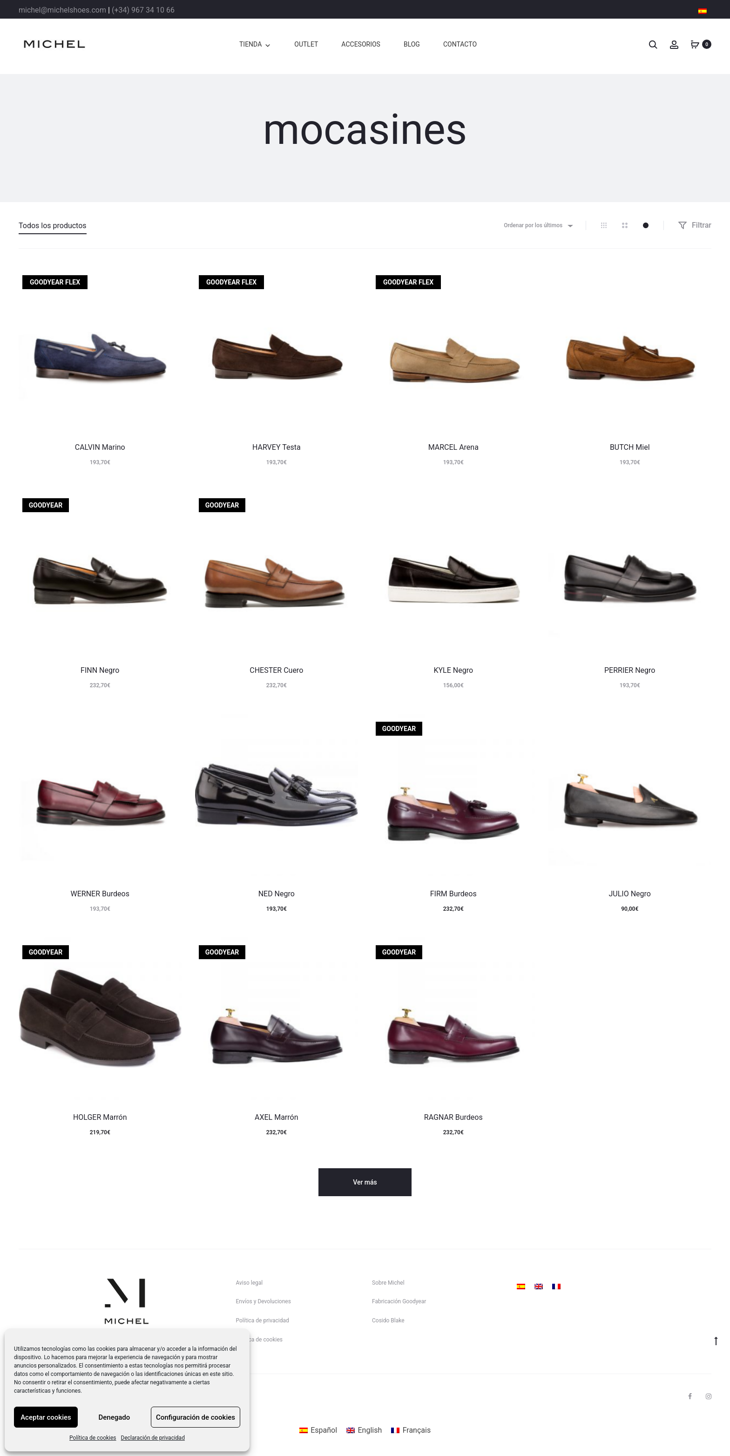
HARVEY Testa (276, 447)
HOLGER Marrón (100, 1117)
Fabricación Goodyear (399, 1301)
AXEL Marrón (276, 1117)
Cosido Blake (388, 1320)
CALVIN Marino (100, 447)
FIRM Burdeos (453, 893)
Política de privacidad (262, 1320)
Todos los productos (53, 225)
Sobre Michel (388, 1283)
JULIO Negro (630, 893)
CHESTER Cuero (276, 670)
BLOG (412, 44)
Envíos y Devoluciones (263, 1301)
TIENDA (250, 44)
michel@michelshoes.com (62, 10)
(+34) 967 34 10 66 (143, 10)
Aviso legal (249, 1283)
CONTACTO (460, 44)
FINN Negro (100, 670)
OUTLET (306, 44)
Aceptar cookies (45, 1417)
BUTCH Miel (630, 447)
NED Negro (276, 893)
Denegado (114, 1417)
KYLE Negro (453, 670)
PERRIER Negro (629, 670)
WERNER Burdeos (100, 893)
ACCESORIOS (360, 44)
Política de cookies (92, 1438)
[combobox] (538, 225)
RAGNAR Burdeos (453, 1117)
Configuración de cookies (195, 1417)
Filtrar (694, 225)
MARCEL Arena (453, 447)
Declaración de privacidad (153, 1438)
